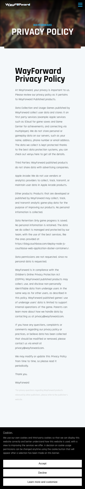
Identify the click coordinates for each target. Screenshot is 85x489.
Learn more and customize (42, 482)
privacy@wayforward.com (49, 316)
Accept (42, 463)
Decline (42, 472)
